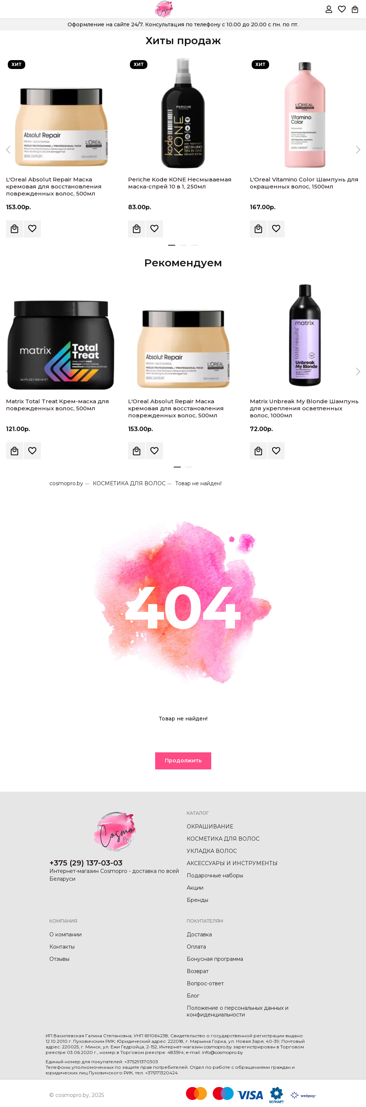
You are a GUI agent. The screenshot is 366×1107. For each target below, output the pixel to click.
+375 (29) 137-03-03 (85, 862)
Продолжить (183, 760)
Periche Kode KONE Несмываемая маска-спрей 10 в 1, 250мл (180, 183)
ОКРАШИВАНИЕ (210, 826)
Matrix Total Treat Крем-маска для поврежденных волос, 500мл (57, 405)
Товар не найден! (198, 483)
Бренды (197, 900)
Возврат (198, 971)
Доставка (199, 934)
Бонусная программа (215, 959)
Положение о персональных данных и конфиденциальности (237, 1011)
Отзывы (59, 959)
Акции (195, 887)
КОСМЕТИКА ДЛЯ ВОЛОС (129, 483)
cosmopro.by (66, 483)
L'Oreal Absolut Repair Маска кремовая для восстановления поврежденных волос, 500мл (54, 186)
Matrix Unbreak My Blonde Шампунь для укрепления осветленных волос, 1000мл (304, 408)
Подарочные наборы (215, 875)
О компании (65, 934)
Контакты (62, 946)
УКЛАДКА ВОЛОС (212, 851)
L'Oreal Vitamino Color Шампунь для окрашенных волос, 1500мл (304, 183)
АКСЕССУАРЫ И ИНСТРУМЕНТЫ (232, 863)
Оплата (196, 946)
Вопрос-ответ (205, 983)
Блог (193, 995)
